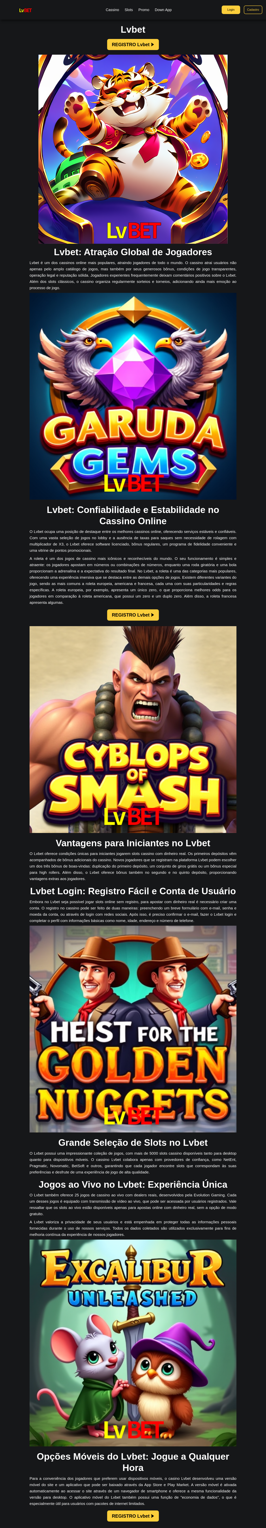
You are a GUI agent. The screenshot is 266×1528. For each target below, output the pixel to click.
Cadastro (253, 9)
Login (230, 9)
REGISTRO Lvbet (133, 44)
